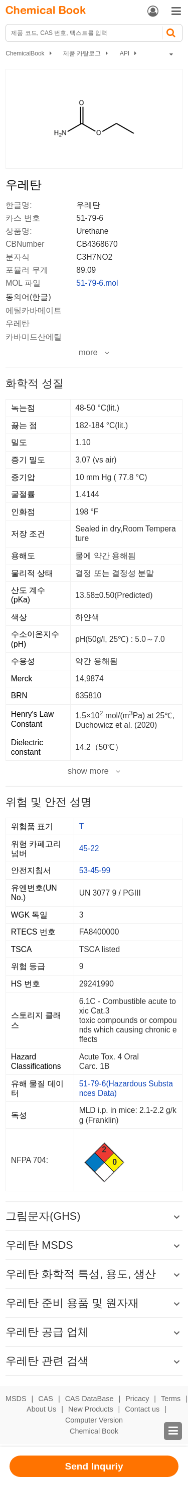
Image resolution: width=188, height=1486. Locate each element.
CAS (45, 1399)
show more (88, 771)
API (124, 53)
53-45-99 (94, 870)
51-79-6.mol (97, 283)
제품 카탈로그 (82, 53)
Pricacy (137, 1399)
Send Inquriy (94, 1466)
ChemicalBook (25, 53)
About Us (41, 1409)
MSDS (16, 1399)
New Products (90, 1409)
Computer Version (94, 1420)
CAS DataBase (89, 1399)
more (88, 352)
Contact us (142, 1409)
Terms (170, 1399)
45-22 (89, 848)
